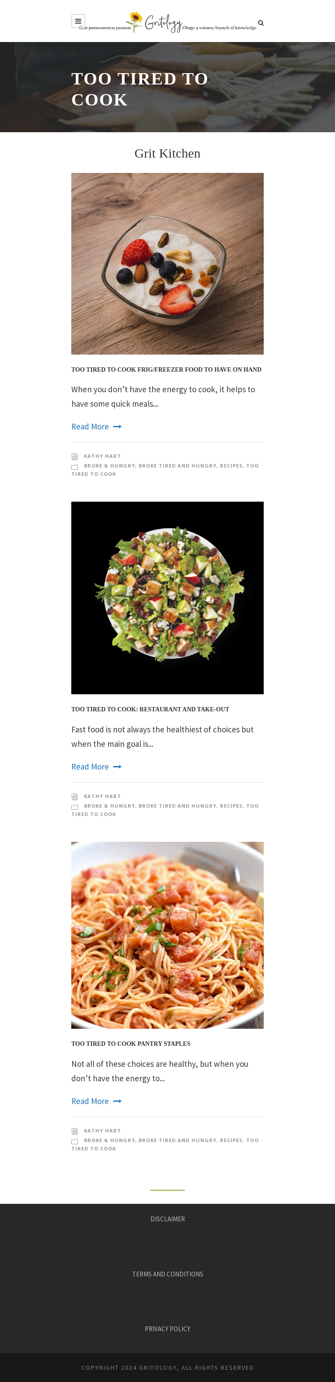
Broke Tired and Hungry (177, 465)
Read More (96, 426)
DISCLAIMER (167, 1219)
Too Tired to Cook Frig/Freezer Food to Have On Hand (166, 369)
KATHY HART (102, 456)
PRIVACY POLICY (167, 1329)
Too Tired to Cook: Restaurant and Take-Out (150, 709)
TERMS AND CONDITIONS (167, 1274)
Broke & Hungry (109, 465)
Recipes (231, 465)
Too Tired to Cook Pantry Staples (130, 1044)
